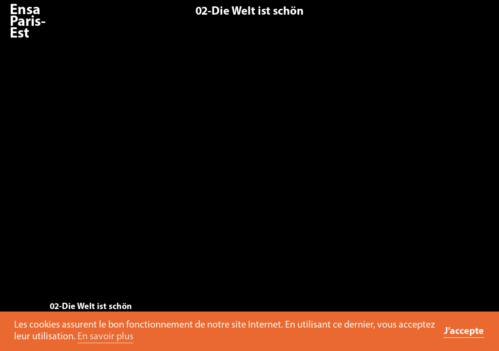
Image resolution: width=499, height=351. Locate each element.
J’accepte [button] (464, 331)
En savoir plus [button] (105, 337)
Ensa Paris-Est (28, 22)
